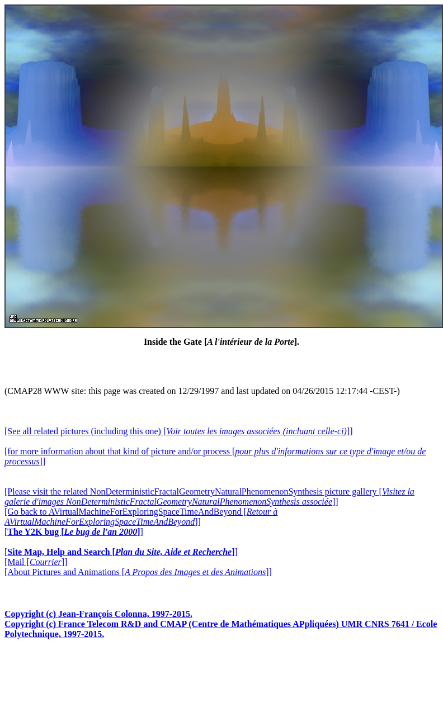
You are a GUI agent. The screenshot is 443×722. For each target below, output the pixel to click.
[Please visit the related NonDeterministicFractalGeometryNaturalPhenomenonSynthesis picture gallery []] (209, 496)
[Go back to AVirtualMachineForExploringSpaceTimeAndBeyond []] (140, 516)
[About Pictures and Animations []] (138, 572)
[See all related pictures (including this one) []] (178, 431)
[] (73, 531)
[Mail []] (35, 562)
